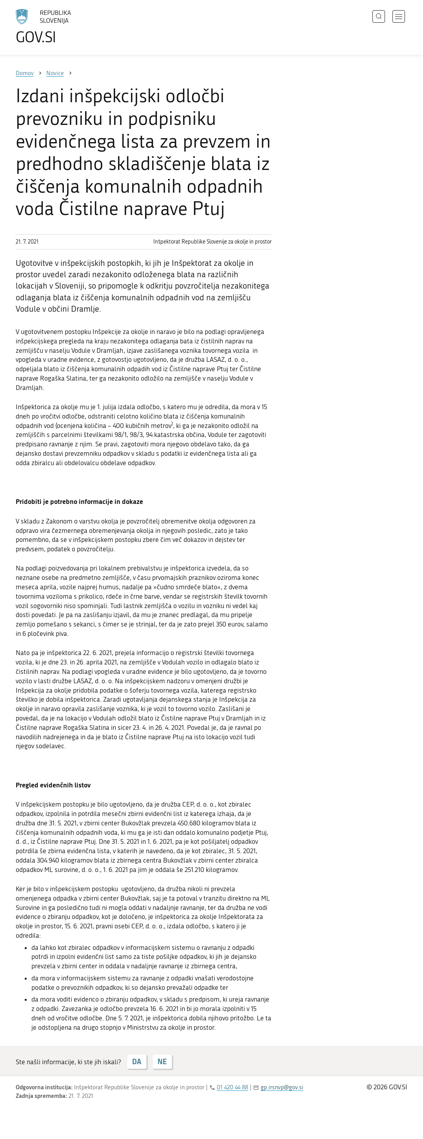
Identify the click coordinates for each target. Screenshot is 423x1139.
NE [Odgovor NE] (162, 1061)
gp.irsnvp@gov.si (282, 1087)
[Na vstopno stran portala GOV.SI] (65, 26)
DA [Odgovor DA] (136, 1061)
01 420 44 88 (232, 1087)
